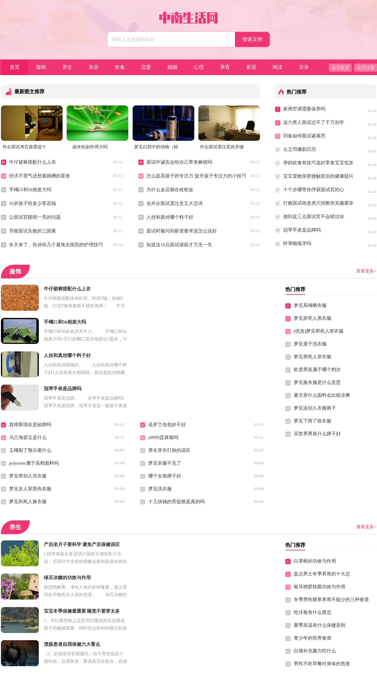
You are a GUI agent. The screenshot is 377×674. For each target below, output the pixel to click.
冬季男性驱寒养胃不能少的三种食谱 (331, 533)
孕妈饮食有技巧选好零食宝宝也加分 (318, 162)
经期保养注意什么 (167, 611)
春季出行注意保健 (312, 610)
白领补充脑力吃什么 (315, 584)
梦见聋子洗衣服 (310, 343)
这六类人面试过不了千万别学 (313, 122)
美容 (94, 67)
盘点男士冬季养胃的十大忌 (322, 507)
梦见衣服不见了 (164, 396)
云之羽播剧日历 (299, 149)
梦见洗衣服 (160, 422)
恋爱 (146, 67)
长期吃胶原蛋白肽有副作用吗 (178, 573)
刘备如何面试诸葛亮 (304, 135)
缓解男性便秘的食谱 (169, 624)
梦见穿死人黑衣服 (312, 318)
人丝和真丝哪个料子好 (169, 217)
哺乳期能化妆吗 (164, 547)
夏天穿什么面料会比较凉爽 (322, 395)
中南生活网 (175, 666)
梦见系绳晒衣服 (310, 305)
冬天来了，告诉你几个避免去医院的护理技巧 (56, 244)
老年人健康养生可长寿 (171, 586)
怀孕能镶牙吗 (297, 243)
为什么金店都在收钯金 (169, 189)
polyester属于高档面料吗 (34, 396)
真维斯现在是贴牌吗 (30, 358)
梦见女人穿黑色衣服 (30, 422)
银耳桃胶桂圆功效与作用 (319, 520)
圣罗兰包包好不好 (167, 358)
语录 (304, 67)
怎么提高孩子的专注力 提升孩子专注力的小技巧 (196, 175)
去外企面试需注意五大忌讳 (174, 203)
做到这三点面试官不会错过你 (313, 216)
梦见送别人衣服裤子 (315, 408)
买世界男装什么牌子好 (317, 433)
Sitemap (233, 666)
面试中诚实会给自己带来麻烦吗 (179, 162)
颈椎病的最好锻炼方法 (317, 622)
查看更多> (366, 271)
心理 (199, 67)
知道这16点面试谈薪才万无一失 (179, 244)
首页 (15, 67)
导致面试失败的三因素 (32, 230)
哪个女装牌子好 (164, 409)
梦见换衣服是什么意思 (317, 382)
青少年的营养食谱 (312, 571)
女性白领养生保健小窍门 (35, 624)
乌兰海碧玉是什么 (28, 371)
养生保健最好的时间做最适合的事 (44, 598)
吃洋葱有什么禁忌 (312, 546)
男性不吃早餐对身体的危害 (322, 597)
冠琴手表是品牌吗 (302, 229)
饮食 (120, 67)
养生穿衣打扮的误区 (169, 383)
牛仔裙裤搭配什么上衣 (32, 162)
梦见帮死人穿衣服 (312, 356)
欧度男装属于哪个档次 (317, 369)
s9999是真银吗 (163, 371)
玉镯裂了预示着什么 (30, 383)
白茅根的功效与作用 (315, 494)
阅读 (278, 67)
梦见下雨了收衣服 (312, 420)
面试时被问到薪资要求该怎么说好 (181, 230)
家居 (251, 67)
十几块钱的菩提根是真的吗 (176, 435)
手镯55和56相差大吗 (30, 189)
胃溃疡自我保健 (25, 547)
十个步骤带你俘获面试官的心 (313, 189)
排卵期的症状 (162, 560)
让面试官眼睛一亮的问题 (35, 217)
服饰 (41, 67)
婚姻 (172, 67)
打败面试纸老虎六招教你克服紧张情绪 (318, 203)
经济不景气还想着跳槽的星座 (39, 175)
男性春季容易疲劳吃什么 (35, 611)
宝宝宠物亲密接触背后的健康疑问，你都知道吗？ (318, 176)
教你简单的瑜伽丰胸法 (32, 560)
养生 (67, 67)
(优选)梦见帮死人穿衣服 (319, 331)
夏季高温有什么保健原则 (319, 558)
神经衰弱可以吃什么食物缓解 (39, 586)
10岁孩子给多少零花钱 (32, 203)
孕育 (225, 67)
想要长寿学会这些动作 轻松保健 (181, 598)
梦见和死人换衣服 (28, 435)
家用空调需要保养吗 (304, 108)
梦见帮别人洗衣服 (28, 409)
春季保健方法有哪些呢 (32, 573)
